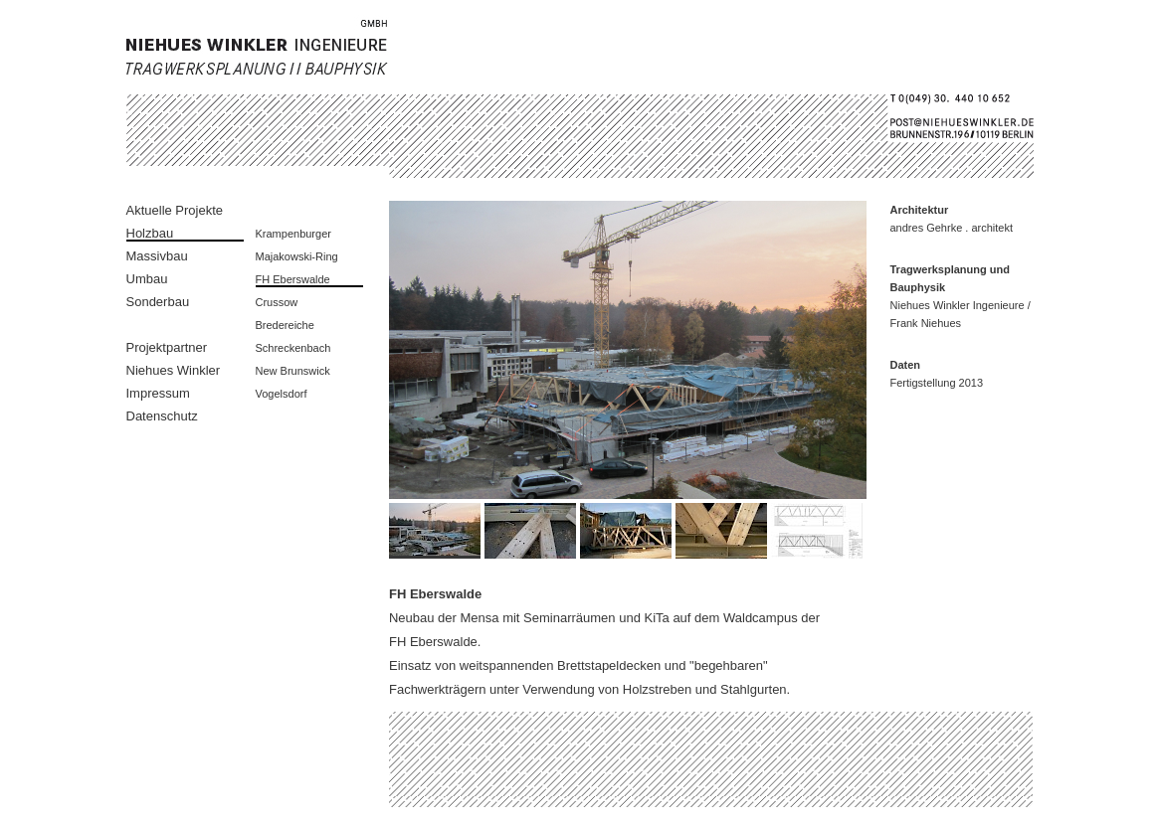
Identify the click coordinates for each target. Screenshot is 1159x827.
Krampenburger (293, 234)
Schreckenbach (293, 348)
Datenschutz (162, 416)
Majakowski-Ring (297, 256)
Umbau (147, 278)
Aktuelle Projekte (175, 210)
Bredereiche (285, 325)
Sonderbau (158, 301)
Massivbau (157, 255)
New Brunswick (293, 371)
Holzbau (150, 233)
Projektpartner (167, 347)
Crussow (277, 302)
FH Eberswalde (293, 279)
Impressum (158, 393)
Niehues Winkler (173, 370)
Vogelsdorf (281, 394)
